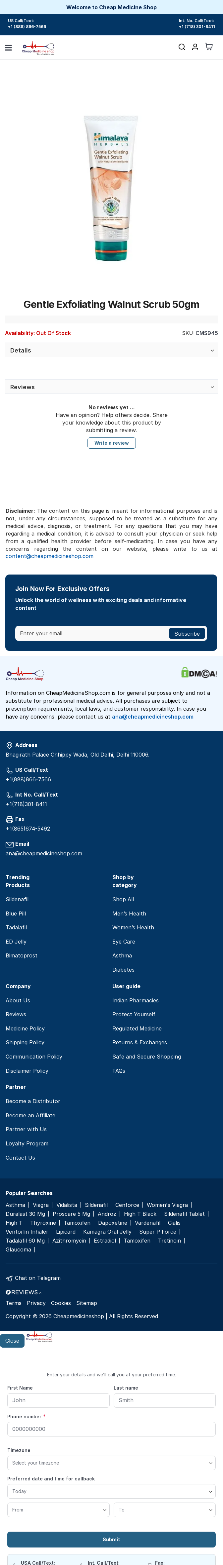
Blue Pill (16, 913)
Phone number (26, 1416)
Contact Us (20, 1157)
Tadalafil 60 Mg (25, 1241)
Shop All (123, 899)
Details (20, 350)
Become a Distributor (33, 1101)
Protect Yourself (133, 1014)
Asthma (122, 955)
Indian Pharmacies (135, 1000)
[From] (58, 1510)
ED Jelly (16, 941)
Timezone (18, 1450)
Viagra (41, 1205)
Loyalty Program (27, 1143)
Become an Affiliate (30, 1115)
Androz (107, 1214)
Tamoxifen (77, 1223)
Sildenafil (17, 899)
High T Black (140, 1214)
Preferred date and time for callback (51, 1478)
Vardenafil (147, 1223)
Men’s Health (129, 913)
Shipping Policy (25, 1042)
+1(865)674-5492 (28, 828)
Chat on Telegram (38, 1278)
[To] (165, 1510)
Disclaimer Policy (27, 1070)
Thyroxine (43, 1223)
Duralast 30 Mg (25, 1214)
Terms (14, 1303)
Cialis (174, 1223)
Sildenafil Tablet (184, 1214)
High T (14, 1223)
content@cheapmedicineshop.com (49, 556)
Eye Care (123, 941)
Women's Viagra (167, 1205)
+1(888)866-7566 (28, 779)
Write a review (111, 443)
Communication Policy (34, 1056)
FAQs (118, 1070)
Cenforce (127, 1205)
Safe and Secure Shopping (146, 1056)
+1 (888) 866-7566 (27, 26)
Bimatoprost (21, 955)
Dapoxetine (112, 1223)
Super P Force (157, 1232)
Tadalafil (16, 927)
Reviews (22, 387)
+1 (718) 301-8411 (197, 26)
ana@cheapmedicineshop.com (153, 716)
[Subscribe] (187, 633)
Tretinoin (169, 1241)
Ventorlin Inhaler (27, 1232)
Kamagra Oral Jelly (107, 1232)
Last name (126, 1388)
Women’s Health (133, 927)
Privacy (36, 1303)
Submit (111, 1539)
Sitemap (86, 1303)
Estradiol (105, 1241)
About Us (18, 1000)
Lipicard (66, 1232)
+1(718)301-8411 (26, 804)
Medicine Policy (25, 1028)
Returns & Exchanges (139, 1042)
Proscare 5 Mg (71, 1214)
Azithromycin (69, 1241)
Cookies (61, 1303)
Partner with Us (26, 1129)
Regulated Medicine (137, 1028)
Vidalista (66, 1205)
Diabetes (123, 969)
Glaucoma (18, 1249)
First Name (20, 1388)
